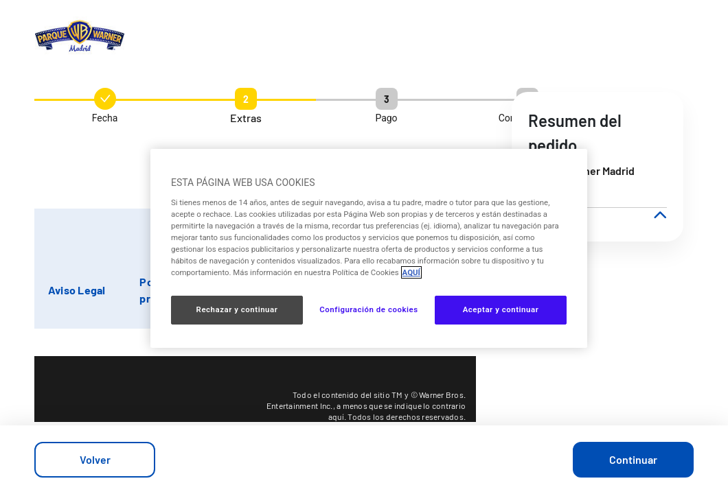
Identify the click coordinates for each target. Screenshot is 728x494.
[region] (368, 248)
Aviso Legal (77, 289)
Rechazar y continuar (237, 309)
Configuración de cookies (368, 309)
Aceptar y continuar (501, 309)
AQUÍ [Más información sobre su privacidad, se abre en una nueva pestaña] (411, 272)
